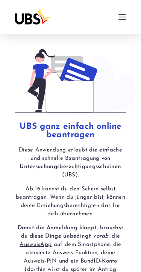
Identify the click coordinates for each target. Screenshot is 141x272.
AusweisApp (36, 244)
